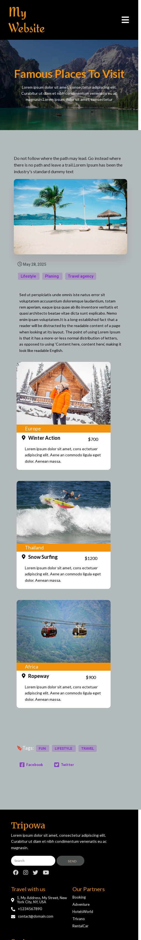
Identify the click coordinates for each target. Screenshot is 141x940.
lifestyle (64, 754)
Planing (52, 277)
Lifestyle (29, 277)
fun (42, 754)
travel (87, 754)
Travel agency (80, 277)
